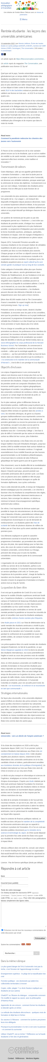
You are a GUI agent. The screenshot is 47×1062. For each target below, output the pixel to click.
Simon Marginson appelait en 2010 (14, 650)
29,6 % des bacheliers (14, 90)
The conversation (27, 48)
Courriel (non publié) (9, 883)
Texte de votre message (11, 890)
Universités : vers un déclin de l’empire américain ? (22, 736)
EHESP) (29, 46)
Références (19, 1058)
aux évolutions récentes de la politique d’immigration (21, 765)
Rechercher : (10, 953)
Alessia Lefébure (24, 43)
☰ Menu (23, 19)
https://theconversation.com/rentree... (30, 59)
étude (31, 781)
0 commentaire (6, 51)
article (6, 63)
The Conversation (31, 63)
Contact (11, 1058)
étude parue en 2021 (13, 623)
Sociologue (16, 48)
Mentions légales (32, 1058)
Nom (3, 876)
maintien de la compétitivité (34, 822)
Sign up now (23, 305)
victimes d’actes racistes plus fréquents (27, 618)
